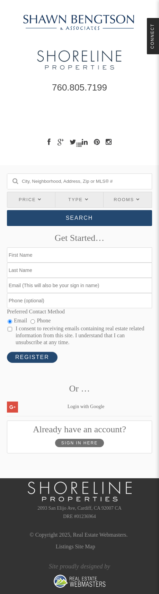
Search (79, 218)
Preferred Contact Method (36, 311)
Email (17, 321)
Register (32, 357)
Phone (40, 321)
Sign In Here (79, 443)
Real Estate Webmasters (99, 535)
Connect (152, 36)
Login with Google (86, 406)
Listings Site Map (75, 546)
